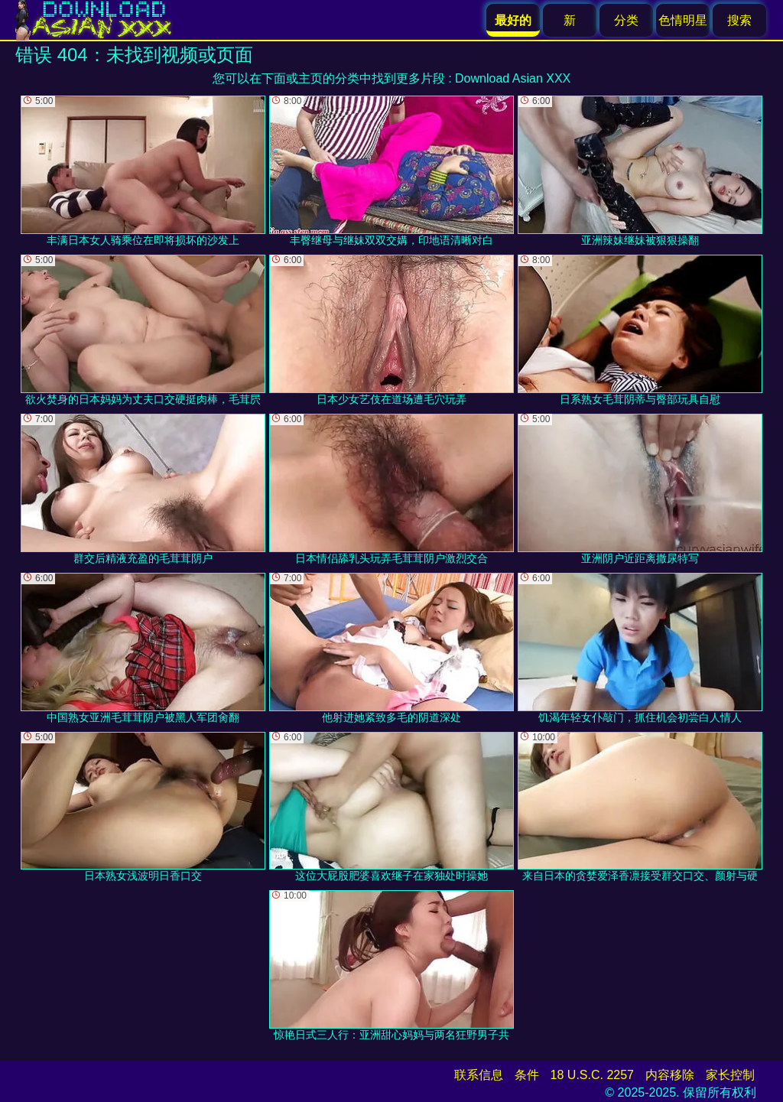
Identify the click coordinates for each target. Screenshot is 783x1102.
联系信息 (478, 1074)
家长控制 (730, 1074)
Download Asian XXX (512, 78)
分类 (626, 20)
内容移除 (669, 1074)
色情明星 (682, 20)
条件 (527, 1074)
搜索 (739, 20)
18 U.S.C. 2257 (592, 1074)
